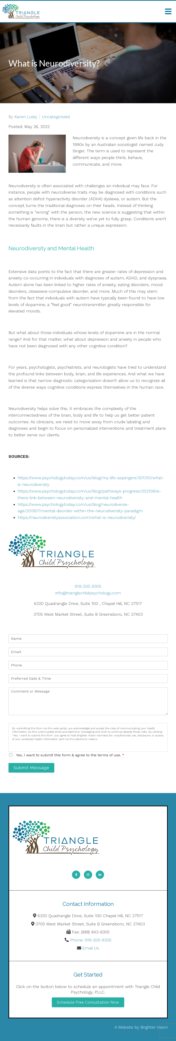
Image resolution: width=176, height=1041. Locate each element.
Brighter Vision (154, 1027)
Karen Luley (25, 117)
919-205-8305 (88, 586)
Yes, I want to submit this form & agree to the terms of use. (70, 755)
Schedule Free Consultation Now (88, 1002)
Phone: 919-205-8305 (90, 940)
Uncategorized (56, 117)
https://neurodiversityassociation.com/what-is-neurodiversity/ (77, 517)
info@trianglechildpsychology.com (88, 592)
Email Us (90, 948)
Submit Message (31, 767)
